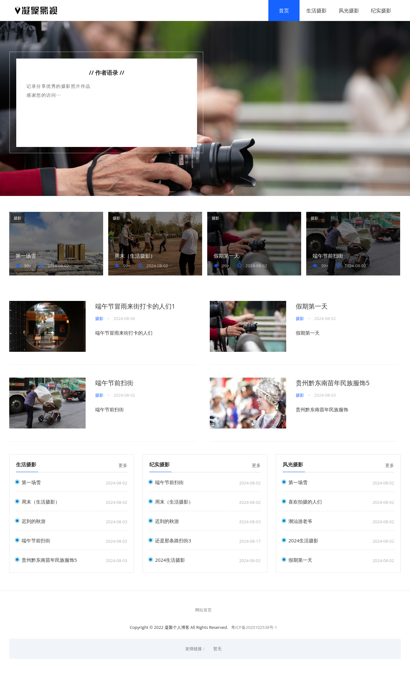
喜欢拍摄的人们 (305, 502)
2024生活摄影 (170, 560)
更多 (122, 466)
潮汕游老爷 (300, 521)
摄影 (17, 218)
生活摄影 (315, 10)
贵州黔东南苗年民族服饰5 (332, 383)
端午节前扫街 (328, 256)
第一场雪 (26, 256)
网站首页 (203, 610)
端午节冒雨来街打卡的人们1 (135, 306)
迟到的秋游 (34, 521)
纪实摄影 (380, 10)
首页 (283, 10)
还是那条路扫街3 (173, 541)
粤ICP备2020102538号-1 (254, 627)
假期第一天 (226, 256)
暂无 (217, 649)
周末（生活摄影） (135, 256)
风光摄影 (348, 10)
